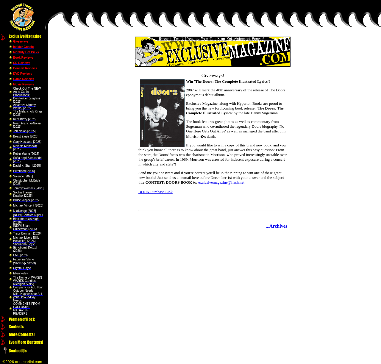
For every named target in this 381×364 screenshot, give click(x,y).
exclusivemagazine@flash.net (221, 182)
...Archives (276, 226)
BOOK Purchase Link (155, 192)
